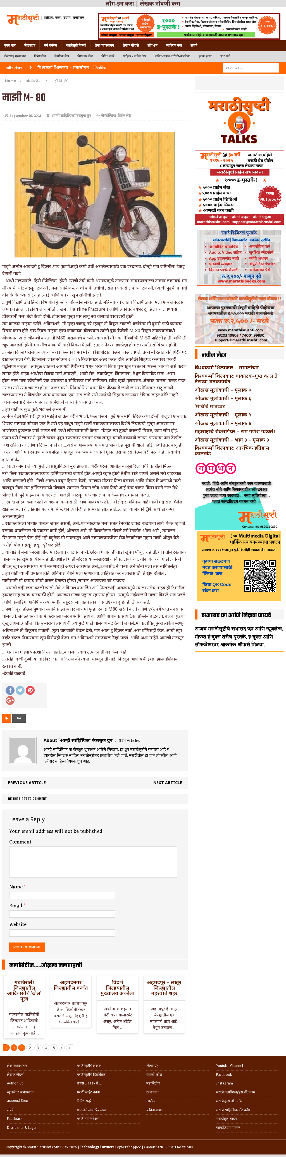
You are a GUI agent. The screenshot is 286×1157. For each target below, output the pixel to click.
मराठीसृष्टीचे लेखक (89, 1066)
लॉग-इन (152, 45)
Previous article (27, 782)
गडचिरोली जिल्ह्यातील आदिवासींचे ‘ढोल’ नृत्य (24, 990)
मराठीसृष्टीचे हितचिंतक (91, 1074)
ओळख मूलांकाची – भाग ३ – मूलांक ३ (232, 439)
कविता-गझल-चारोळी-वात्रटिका (172, 56)
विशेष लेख (40, 56)
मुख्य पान (10, 45)
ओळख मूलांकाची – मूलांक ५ (223, 414)
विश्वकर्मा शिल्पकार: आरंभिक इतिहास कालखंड (232, 450)
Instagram (224, 1083)
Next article (167, 782)
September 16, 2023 (25, 116)
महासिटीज (153, 1083)
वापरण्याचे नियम (17, 1101)
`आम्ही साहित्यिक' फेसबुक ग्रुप (71, 116)
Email (16, 906)
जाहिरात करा (174, 45)
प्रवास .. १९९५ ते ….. (90, 1083)
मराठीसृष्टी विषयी (76, 45)
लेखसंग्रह (29, 45)
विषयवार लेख (85, 56)
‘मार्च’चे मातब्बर (210, 406)
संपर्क (193, 45)
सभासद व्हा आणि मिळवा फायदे (236, 615)
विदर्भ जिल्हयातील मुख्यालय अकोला (117, 988)
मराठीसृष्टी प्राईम (226, 1119)
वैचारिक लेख (61, 56)
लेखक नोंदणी (131, 45)
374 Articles (129, 740)
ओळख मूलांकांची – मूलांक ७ (223, 389)
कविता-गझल (154, 1110)
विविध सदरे (108, 56)
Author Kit (15, 1083)
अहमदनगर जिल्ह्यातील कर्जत (71, 985)
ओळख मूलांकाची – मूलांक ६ (223, 398)
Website (18, 924)
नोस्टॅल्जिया (108, 116)
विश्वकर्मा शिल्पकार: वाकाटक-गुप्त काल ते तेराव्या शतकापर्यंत (236, 378)
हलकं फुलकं (205, 56)
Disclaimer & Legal (22, 1127)
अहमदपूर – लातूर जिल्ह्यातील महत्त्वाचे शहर (164, 988)
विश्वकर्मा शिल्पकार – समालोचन (227, 367)
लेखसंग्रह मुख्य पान (15, 56)
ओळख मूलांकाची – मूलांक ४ (223, 423)
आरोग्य (151, 1101)
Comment (20, 842)
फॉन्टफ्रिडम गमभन (228, 1127)
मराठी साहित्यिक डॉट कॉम (233, 1110)
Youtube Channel (229, 1066)
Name (16, 887)
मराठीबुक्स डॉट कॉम (229, 1101)
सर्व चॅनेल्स (50, 45)
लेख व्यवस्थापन (104, 45)
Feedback (14, 1119)
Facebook (224, 1074)
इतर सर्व (225, 56)
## (19, 718)
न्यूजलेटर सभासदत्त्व (20, 1092)
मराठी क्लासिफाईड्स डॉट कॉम (235, 1092)
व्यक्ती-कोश (154, 1074)
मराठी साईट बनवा (88, 1092)
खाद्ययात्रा (152, 1092)
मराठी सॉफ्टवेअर (88, 1119)
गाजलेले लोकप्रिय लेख (91, 1110)
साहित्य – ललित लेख (135, 56)
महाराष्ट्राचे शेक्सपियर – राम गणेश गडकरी (235, 431)
